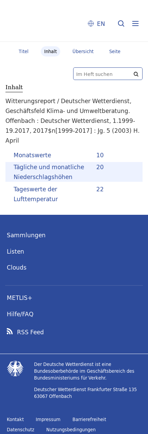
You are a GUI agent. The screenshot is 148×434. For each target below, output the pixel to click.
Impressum (48, 419)
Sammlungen (26, 235)
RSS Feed (30, 332)
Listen (15, 251)
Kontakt (15, 419)
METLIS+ (19, 298)
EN (101, 24)
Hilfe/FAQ (20, 314)
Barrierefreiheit (89, 419)
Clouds (17, 267)
